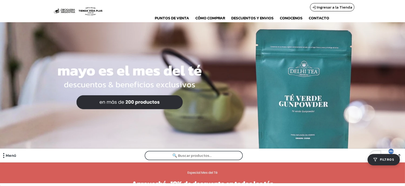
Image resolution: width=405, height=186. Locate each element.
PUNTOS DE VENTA (172, 18)
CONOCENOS (291, 18)
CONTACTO (319, 18)
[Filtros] (384, 159)
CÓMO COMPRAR (210, 18)
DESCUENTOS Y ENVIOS (252, 18)
